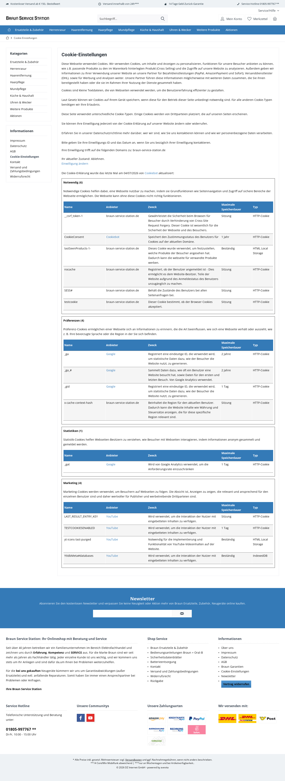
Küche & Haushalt (22, 95)
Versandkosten (133, 759)
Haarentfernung (20, 75)
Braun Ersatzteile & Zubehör (169, 648)
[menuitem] (267, 10)
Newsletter (228, 676)
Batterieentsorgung (163, 662)
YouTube (112, 516)
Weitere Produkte (21, 109)
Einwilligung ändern (75, 163)
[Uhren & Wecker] (180, 29)
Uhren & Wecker (21, 102)
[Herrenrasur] (57, 29)
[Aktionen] (231, 29)
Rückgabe (156, 681)
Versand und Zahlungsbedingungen (25, 169)
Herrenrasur (18, 69)
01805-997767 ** (21, 729)
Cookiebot (151, 173)
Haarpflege (17, 82)
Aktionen (16, 116)
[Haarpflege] (105, 29)
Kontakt (15, 162)
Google (110, 354)
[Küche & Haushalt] (152, 29)
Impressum (17, 140)
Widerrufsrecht (20, 176)
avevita (165, 767)
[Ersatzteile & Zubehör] (29, 29)
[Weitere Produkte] (208, 29)
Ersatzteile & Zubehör (24, 62)
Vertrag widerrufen (236, 684)
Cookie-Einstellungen (24, 156)
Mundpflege (18, 89)
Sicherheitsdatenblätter (166, 657)
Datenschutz (18, 146)
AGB (13, 151)
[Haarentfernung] (81, 29)
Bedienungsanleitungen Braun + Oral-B (176, 652)
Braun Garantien (232, 666)
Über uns (227, 648)
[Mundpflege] (126, 29)
